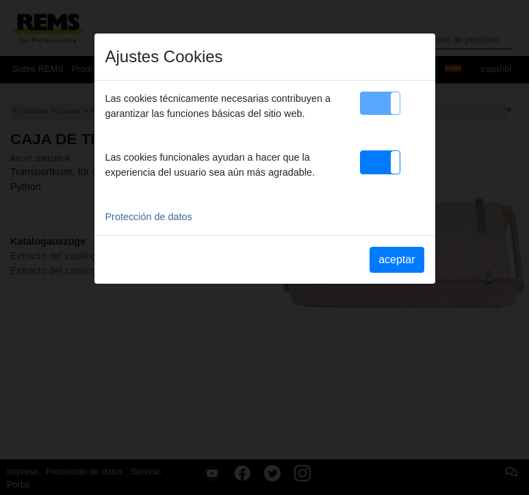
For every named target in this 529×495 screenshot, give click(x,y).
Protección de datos (148, 216)
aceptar (396, 259)
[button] (380, 103)
